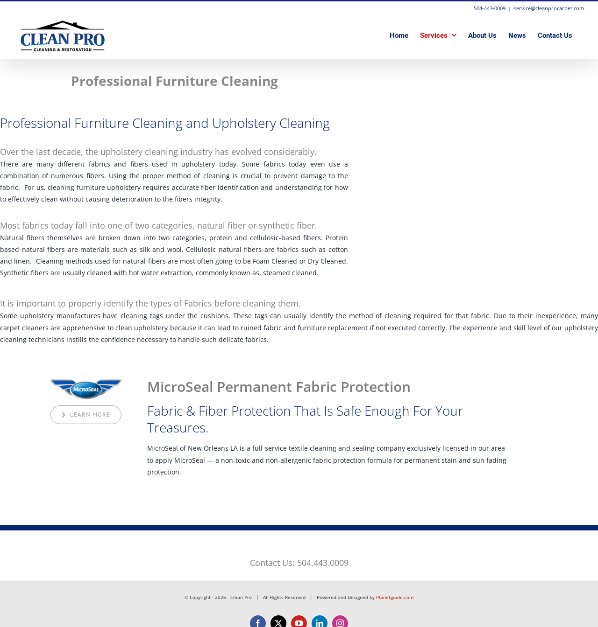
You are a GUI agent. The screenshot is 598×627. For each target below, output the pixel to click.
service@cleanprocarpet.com (549, 8)
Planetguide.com (394, 597)
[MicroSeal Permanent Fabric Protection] (86, 380)
